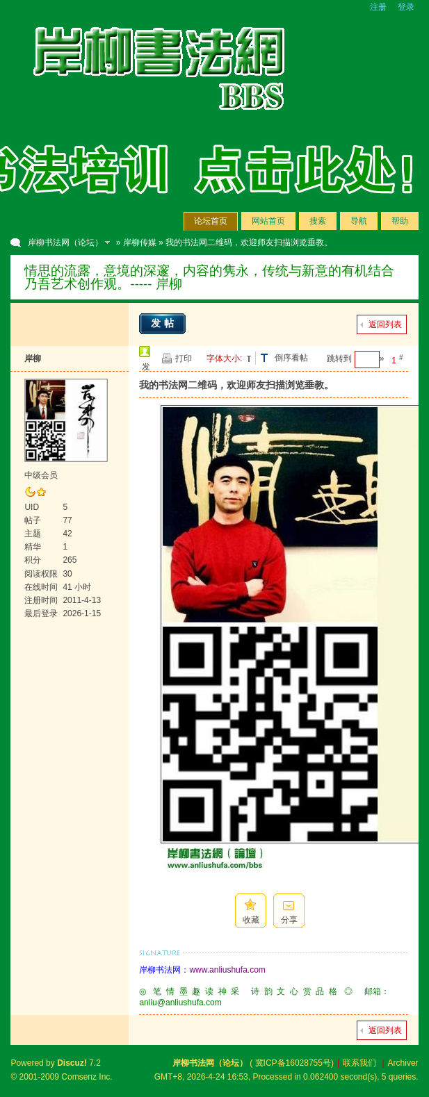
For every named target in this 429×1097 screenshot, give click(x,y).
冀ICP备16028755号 (293, 1063)
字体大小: (224, 358)
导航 (358, 221)
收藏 (251, 920)
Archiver (403, 1063)
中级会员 (41, 475)
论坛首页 (210, 221)
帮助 (399, 221)
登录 (406, 7)
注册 (378, 7)
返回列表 (385, 324)
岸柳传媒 (139, 242)
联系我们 (359, 1063)
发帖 (164, 323)
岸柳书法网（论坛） (65, 242)
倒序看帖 (291, 358)
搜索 (317, 221)
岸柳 (32, 358)
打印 (183, 358)
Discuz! (72, 1063)
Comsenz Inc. (86, 1077)
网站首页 (268, 221)
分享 (289, 920)
